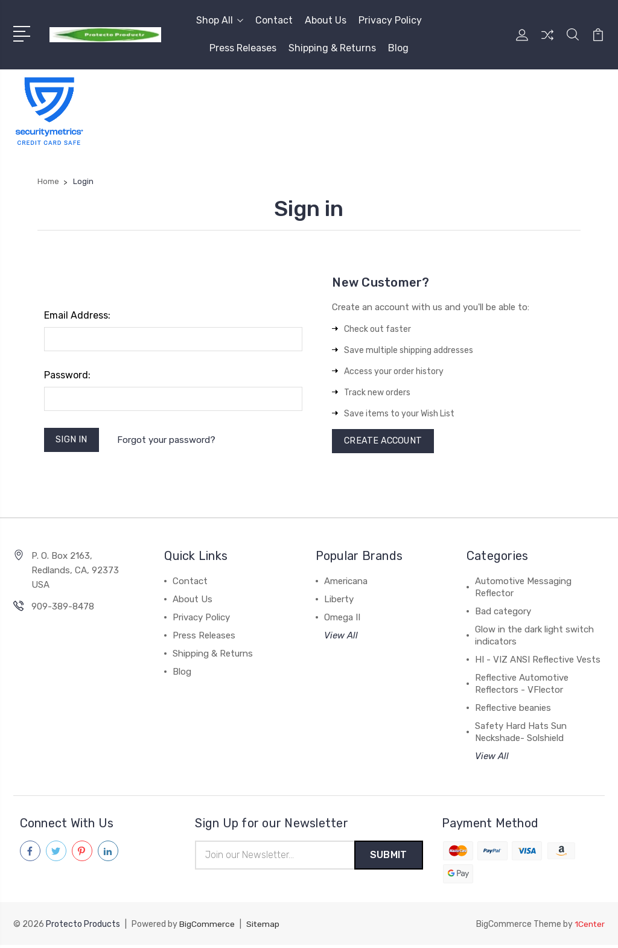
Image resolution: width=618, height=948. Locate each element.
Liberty (339, 601)
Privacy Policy (390, 20)
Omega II (342, 619)
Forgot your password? (168, 440)
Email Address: (77, 315)
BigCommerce (207, 927)
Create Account (385, 442)
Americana (346, 583)
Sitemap (263, 927)
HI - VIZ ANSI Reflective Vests (537, 662)
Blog (398, 48)
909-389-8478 (62, 608)
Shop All (219, 20)
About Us (325, 20)
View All (341, 637)
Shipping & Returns (332, 48)
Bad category (503, 613)
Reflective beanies (513, 710)
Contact (274, 20)
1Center (589, 927)
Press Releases (242, 48)
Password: (67, 375)
